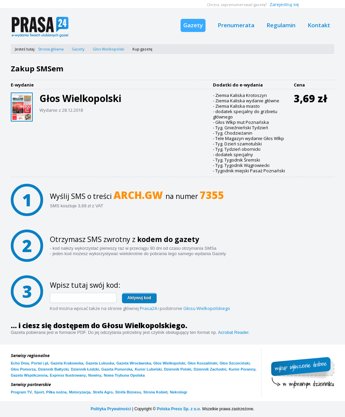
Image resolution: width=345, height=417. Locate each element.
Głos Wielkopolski (108, 48)
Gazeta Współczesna (29, 375)
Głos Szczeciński (235, 363)
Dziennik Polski (177, 369)
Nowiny (94, 375)
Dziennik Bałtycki (53, 369)
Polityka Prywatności (111, 409)
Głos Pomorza (23, 369)
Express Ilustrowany (68, 375)
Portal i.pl (39, 363)
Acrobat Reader (233, 332)
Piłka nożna (56, 392)
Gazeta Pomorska (116, 369)
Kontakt (319, 25)
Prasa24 (148, 308)
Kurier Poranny (242, 369)
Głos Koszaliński (202, 363)
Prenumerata (236, 25)
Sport (39, 392)
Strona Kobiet (155, 392)
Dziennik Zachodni (210, 369)
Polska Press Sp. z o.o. (179, 409)
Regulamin (280, 25)
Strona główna (51, 48)
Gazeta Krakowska (67, 363)
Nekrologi (178, 392)
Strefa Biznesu (128, 392)
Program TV (21, 392)
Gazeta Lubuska (100, 363)
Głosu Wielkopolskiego (206, 308)
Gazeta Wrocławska (134, 363)
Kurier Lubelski (148, 369)
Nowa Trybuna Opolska (124, 375)
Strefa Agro (103, 392)
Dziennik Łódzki (85, 369)
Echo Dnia (20, 363)
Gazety (193, 25)
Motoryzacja (80, 392)
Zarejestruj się (284, 4)
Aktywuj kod (139, 298)
